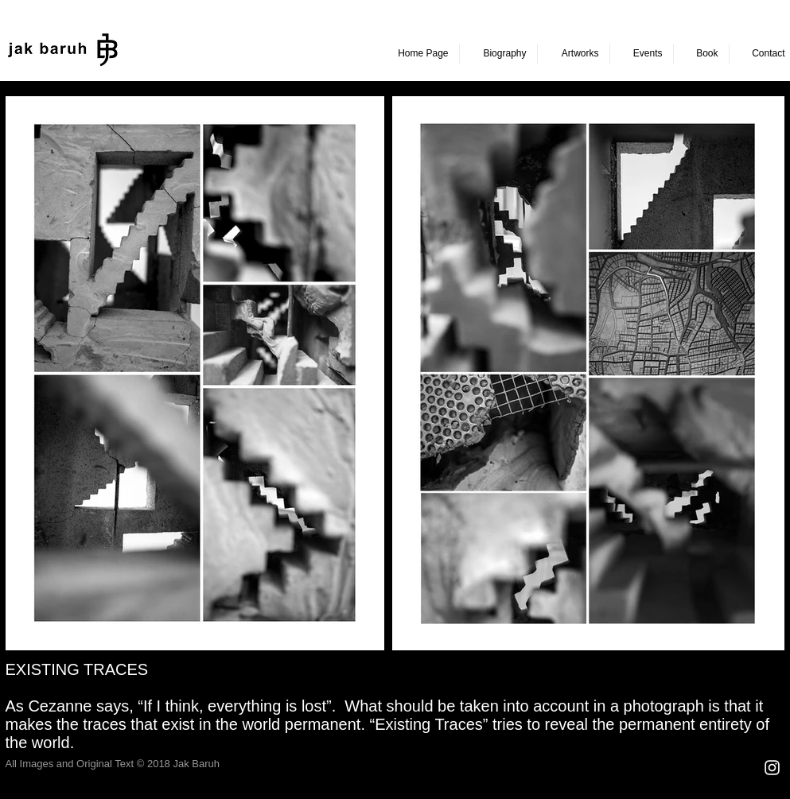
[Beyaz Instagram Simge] (772, 768)
